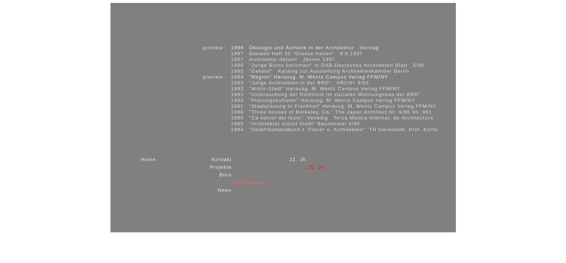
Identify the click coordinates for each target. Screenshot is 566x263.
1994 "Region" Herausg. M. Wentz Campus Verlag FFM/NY (309, 77)
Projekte (221, 167)
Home (148, 159)
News (225, 190)
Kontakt (222, 159)
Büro (226, 175)
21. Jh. (298, 159)
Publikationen (249, 182)
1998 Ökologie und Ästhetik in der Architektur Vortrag (305, 47)
